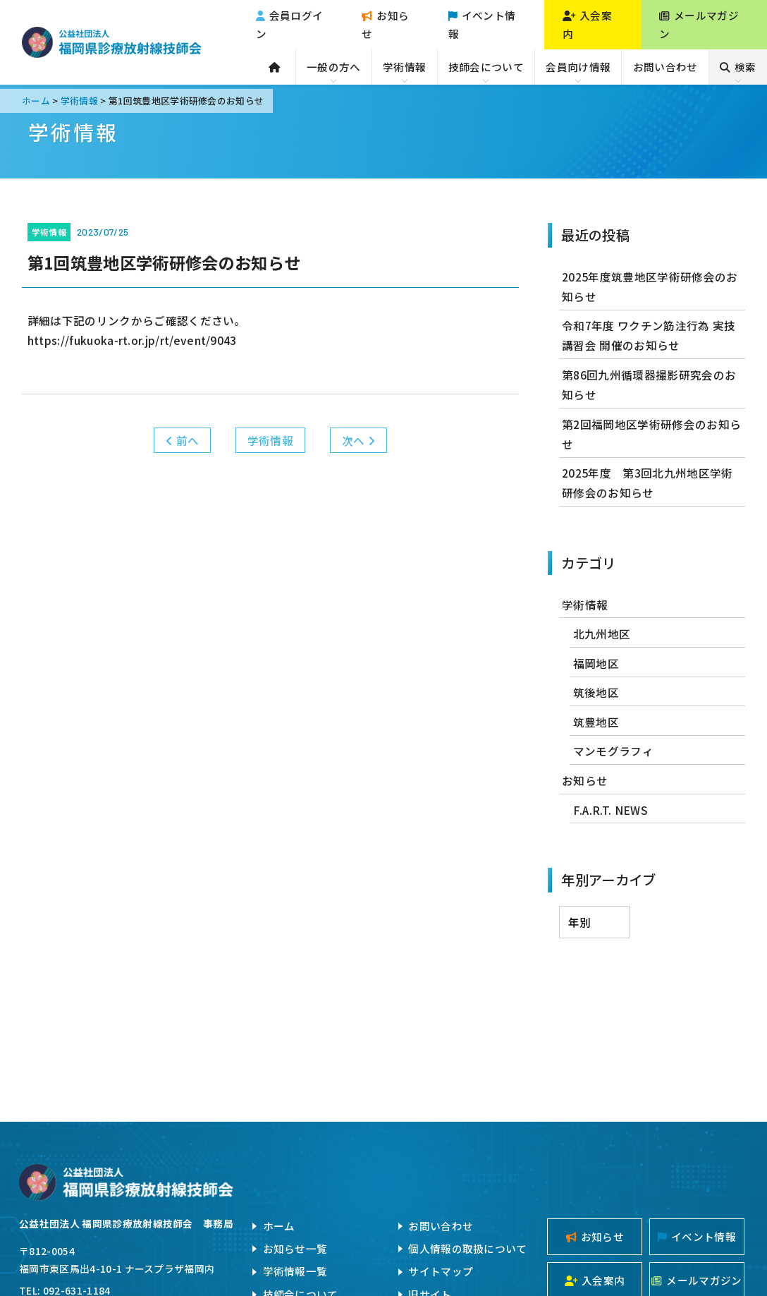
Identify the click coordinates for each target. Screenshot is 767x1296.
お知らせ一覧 (295, 1248)
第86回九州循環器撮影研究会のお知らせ (649, 384)
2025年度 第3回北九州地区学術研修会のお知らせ (647, 482)
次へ (358, 440)
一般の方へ (334, 66)
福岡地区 (596, 663)
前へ (182, 440)
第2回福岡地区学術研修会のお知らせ (651, 434)
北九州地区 (602, 633)
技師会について (486, 66)
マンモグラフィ (613, 750)
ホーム (279, 1225)
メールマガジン (699, 24)
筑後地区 (596, 692)
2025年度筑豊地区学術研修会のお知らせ (649, 286)
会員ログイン (290, 24)
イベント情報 (482, 24)
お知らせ (385, 24)
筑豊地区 (596, 721)
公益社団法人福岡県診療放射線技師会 (112, 42)
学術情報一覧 (295, 1271)
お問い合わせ (665, 66)
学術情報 (404, 66)
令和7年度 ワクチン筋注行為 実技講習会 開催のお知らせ (648, 335)
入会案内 (587, 24)
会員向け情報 (578, 66)
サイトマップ (440, 1271)
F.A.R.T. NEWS (610, 810)
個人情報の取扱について (467, 1248)
